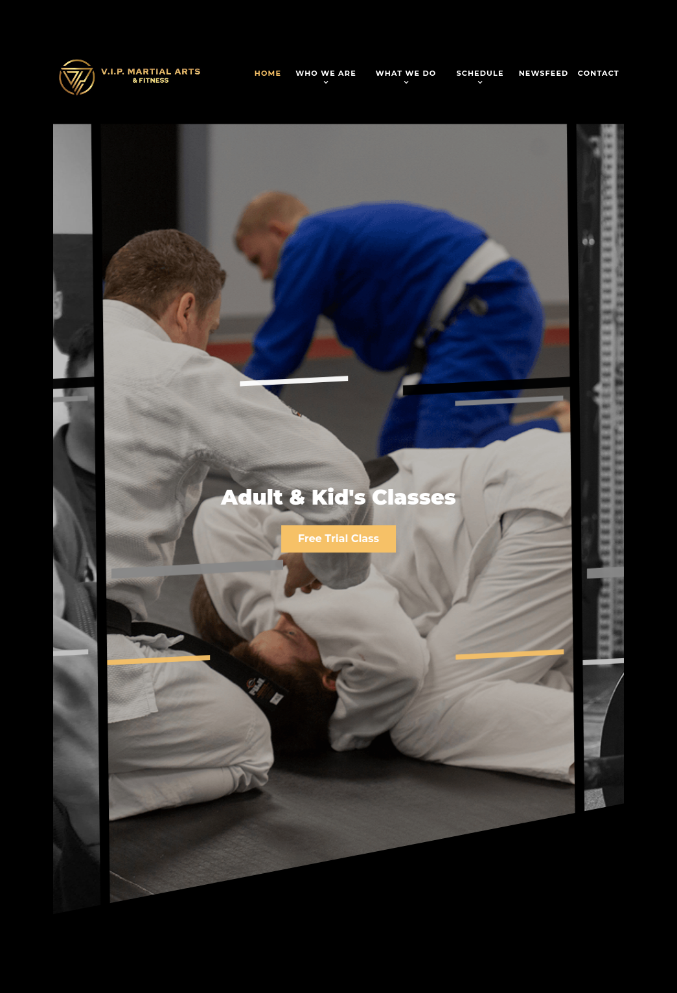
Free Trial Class (338, 538)
